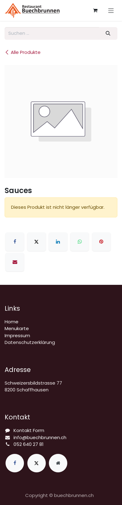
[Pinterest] (101, 241)
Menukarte (17, 328)
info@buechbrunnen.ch (40, 437)
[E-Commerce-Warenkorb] (95, 10)
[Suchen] (108, 33)
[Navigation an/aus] (111, 10)
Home (11, 321)
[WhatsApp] (79, 241)
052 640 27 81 (29, 444)
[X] (36, 241)
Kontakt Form (29, 430)
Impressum (17, 335)
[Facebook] (15, 241)
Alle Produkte (23, 52)
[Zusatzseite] (58, 463)
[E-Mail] (15, 262)
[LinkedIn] (58, 241)
